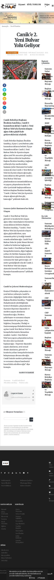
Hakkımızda (5, 480)
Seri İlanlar (20, 533)
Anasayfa (5, 26)
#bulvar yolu (23, 383)
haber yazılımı (5, 575)
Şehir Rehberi (18, 537)
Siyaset (21, 4)
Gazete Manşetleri (19, 541)
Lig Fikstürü (20, 524)
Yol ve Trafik (20, 514)
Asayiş (3, 529)
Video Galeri (51, 473)
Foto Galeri (51, 465)
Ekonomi (4, 516)
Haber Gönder (25, 486)
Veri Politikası (6, 486)
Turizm (4, 519)
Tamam (41, 578)
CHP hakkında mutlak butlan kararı (49, 303)
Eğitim (3, 526)
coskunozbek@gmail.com (20, 397)
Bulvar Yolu (9, 152)
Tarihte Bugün (18, 527)
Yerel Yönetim (15, 26)
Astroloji (4, 560)
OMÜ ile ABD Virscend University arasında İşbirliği (49, 172)
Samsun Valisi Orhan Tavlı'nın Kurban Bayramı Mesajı (49, 76)
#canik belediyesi (18, 380)
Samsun (7, 167)
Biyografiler (5, 555)
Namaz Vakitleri (18, 517)
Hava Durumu (19, 510)
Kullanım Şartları (26, 480)
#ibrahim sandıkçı (10, 383)
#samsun (7, 380)
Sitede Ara (5, 550)
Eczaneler (19, 521)
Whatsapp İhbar (26, 483)
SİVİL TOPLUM (34, 4)
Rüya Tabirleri (6, 558)
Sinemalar (19, 531)
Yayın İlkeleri (6, 483)
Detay (32, 578)
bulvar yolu (28, 144)
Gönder (31, 419)
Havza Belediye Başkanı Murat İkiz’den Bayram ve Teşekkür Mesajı (49, 150)
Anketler (4, 553)
